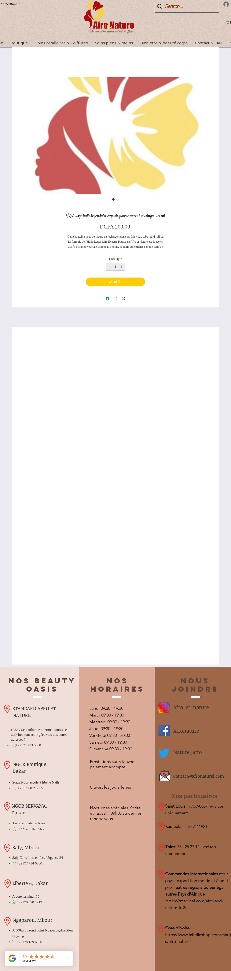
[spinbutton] (115, 267)
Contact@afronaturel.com (198, 776)
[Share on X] (123, 298)
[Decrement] (109, 267)
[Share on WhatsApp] (115, 298)
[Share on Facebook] (107, 298)
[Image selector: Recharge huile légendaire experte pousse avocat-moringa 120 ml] (113, 199)
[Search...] (187, 6)
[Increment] (122, 267)
